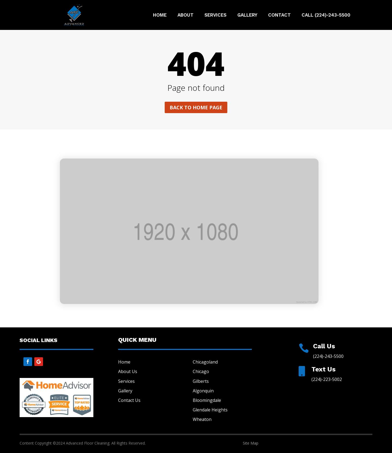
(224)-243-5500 (328, 356)
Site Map (250, 443)
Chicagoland (205, 362)
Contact (279, 15)
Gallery (247, 15)
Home (160, 15)
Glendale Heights (210, 410)
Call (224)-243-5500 (326, 15)
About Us (127, 371)
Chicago (201, 371)
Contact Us (129, 400)
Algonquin (203, 391)
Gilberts (201, 381)
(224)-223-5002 (326, 379)
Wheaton (202, 419)
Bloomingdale (207, 400)
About (185, 15)
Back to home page (196, 107)
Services (215, 15)
